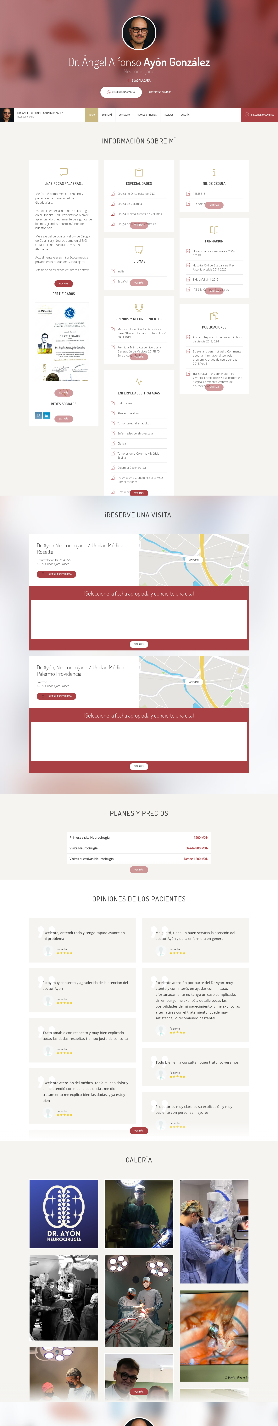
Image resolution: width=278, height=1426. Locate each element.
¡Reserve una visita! (259, 115)
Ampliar (194, 559)
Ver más (63, 283)
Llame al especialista (56, 574)
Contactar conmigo (160, 92)
